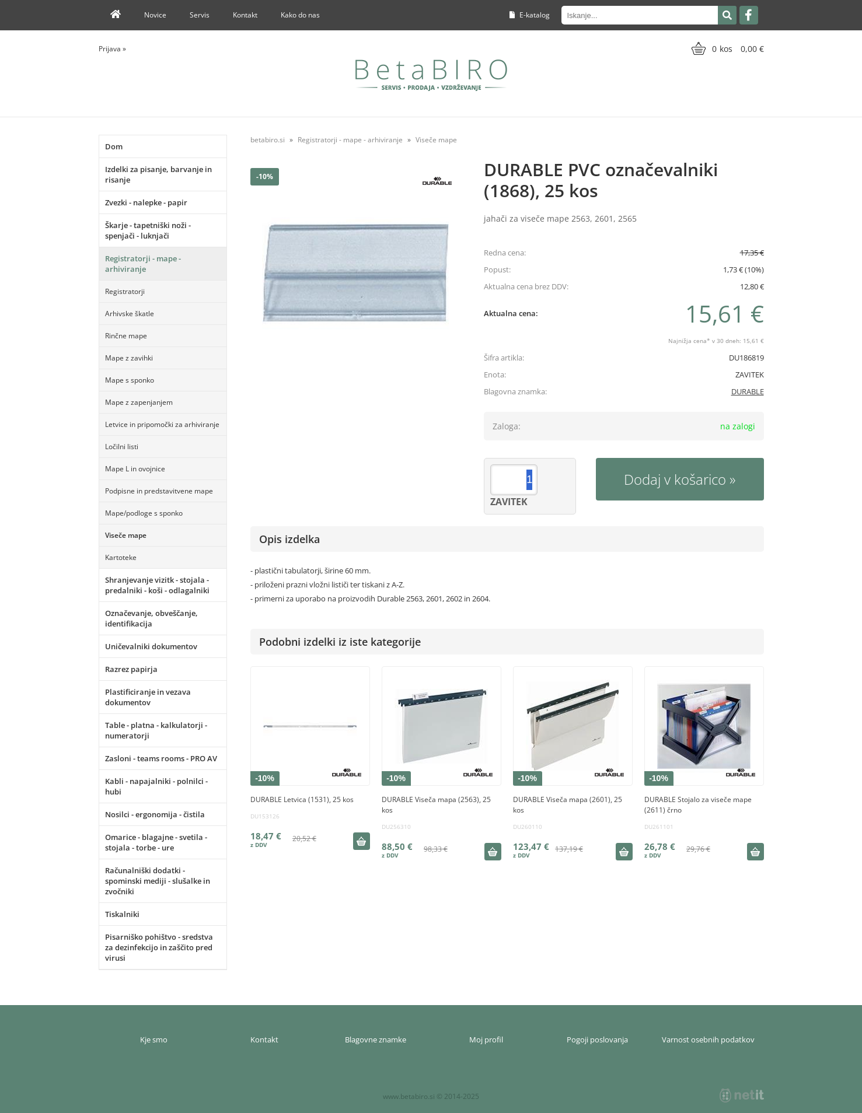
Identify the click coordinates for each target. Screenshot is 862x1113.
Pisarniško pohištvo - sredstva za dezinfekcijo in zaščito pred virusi (159, 947)
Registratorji (125, 291)
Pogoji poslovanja (597, 1039)
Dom (114, 146)
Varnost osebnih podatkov (708, 1039)
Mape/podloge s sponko (144, 513)
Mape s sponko (129, 380)
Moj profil (486, 1039)
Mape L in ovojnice (135, 469)
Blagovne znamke (375, 1039)
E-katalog (529, 15)
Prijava (112, 49)
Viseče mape (125, 535)
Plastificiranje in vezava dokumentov (148, 697)
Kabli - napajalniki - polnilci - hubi (156, 786)
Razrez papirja (131, 669)
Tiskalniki (122, 914)
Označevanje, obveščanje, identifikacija (151, 618)
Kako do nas (300, 15)
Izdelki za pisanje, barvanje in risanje (158, 174)
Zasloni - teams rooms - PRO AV (161, 758)
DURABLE (747, 391)
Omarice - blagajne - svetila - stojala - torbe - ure (156, 842)
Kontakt (245, 15)
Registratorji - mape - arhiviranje (143, 263)
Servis (200, 15)
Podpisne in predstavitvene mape (159, 491)
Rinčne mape (126, 336)
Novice (155, 15)
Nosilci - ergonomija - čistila (155, 814)
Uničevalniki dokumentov (151, 646)
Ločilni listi (121, 447)
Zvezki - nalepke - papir (146, 202)
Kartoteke (121, 557)
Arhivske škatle (129, 313)
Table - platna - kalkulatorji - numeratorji (156, 730)
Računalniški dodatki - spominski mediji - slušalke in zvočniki (157, 881)
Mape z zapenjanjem (139, 402)
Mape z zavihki (129, 358)
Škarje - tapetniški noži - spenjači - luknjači (148, 230)
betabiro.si (267, 140)
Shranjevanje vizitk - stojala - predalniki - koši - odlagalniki (157, 585)
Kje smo (153, 1039)
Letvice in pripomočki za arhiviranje (162, 424)
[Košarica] (726, 48)
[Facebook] (748, 15)
